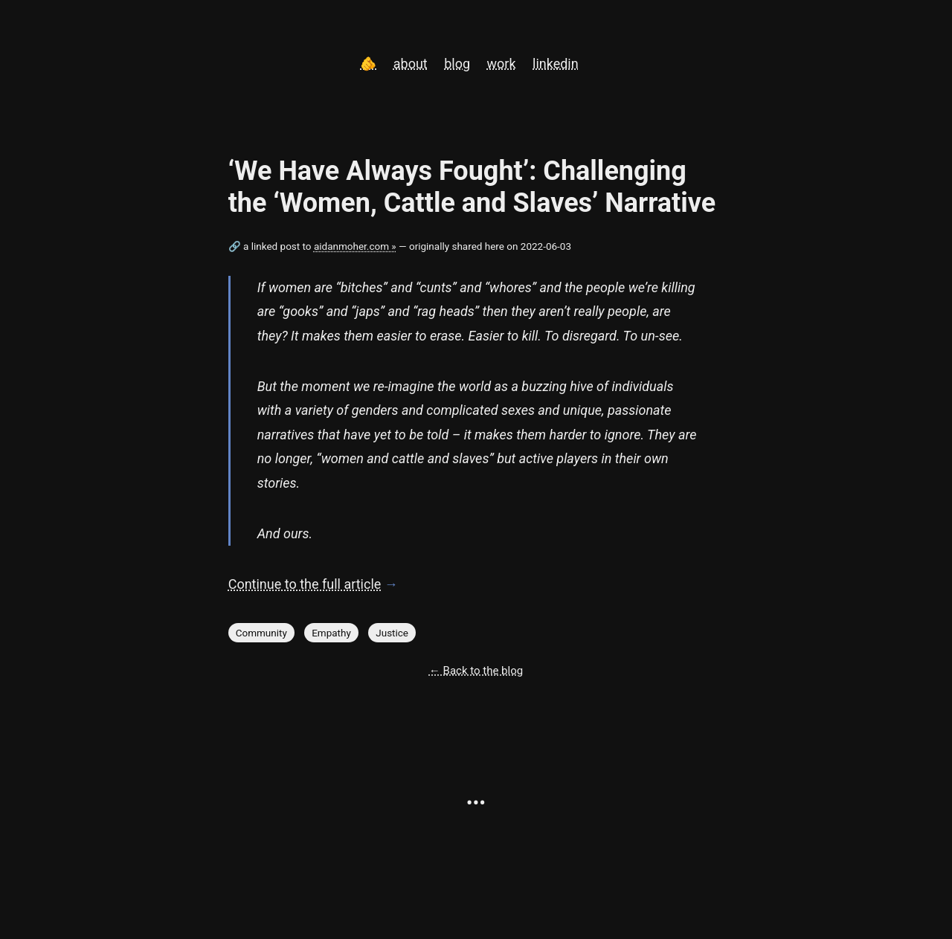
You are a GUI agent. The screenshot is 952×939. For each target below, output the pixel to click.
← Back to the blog (476, 670)
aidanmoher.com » (355, 246)
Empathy (331, 633)
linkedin (556, 63)
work (501, 63)
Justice (392, 633)
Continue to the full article (305, 584)
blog (457, 63)
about (410, 63)
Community (261, 633)
